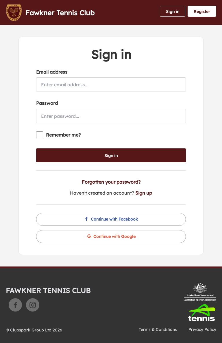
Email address (51, 72)
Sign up (143, 193)
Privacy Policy (202, 329)
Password (47, 103)
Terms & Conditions (158, 329)
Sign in (172, 11)
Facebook (15, 305)
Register (202, 11)
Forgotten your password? (111, 182)
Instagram (32, 305)
